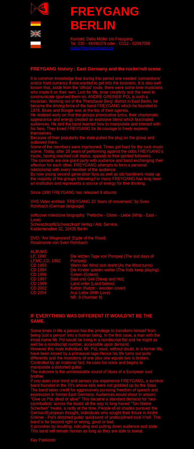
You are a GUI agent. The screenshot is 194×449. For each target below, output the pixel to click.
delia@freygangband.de (91, 48)
